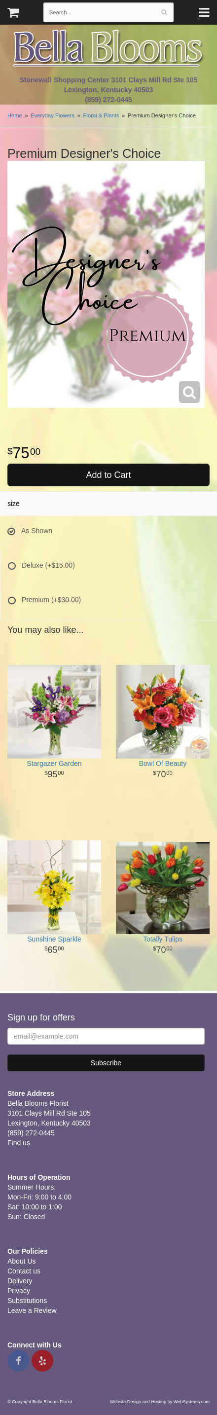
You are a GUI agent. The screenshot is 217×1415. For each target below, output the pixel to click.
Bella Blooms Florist (108, 49)
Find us (18, 1143)
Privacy (18, 1291)
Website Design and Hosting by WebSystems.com (160, 1401)
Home (14, 115)
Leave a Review (32, 1310)
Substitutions (27, 1301)
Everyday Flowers (52, 115)
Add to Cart (108, 475)
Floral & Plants (101, 115)
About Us (21, 1261)
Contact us (23, 1271)
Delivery (20, 1281)
